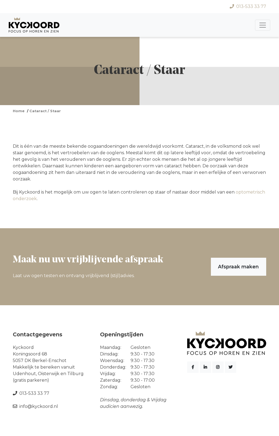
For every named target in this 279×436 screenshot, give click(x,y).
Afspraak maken (238, 266)
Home (19, 111)
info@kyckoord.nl (35, 406)
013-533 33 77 (248, 6)
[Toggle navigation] (262, 25)
